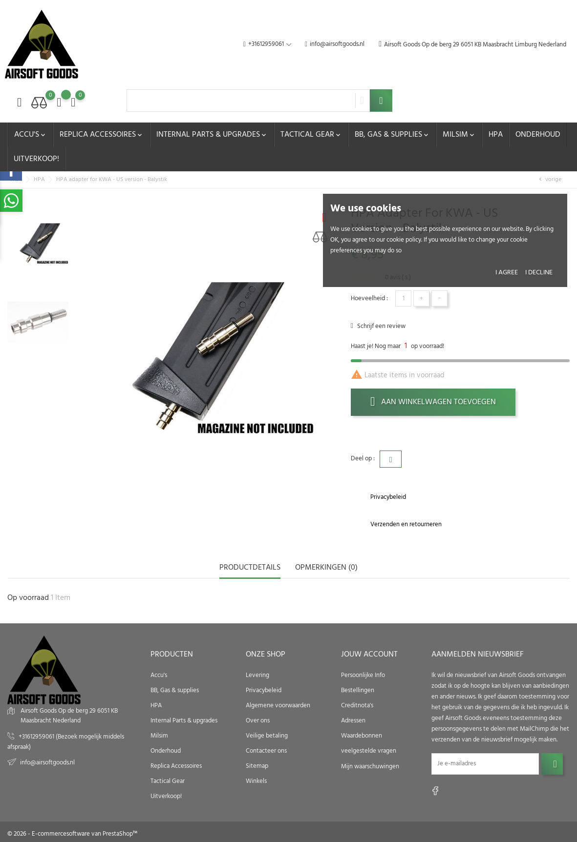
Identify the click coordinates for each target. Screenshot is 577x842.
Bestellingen (357, 690)
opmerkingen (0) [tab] (326, 568)
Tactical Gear (311, 134)
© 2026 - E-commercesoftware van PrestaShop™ (72, 834)
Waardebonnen (361, 735)
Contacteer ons (266, 750)
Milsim (459, 134)
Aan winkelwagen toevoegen (433, 402)
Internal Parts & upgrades (212, 134)
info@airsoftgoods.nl (334, 45)
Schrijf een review (381, 326)
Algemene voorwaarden (278, 705)
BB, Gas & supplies (392, 134)
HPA (496, 134)
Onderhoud (537, 134)
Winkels (256, 781)
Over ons (258, 720)
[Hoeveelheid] (403, 298)
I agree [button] (506, 272)
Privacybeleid (263, 690)
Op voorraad (28, 598)
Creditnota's (357, 705)
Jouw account (369, 654)
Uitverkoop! (36, 159)
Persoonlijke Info (363, 675)
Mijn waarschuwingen (370, 766)
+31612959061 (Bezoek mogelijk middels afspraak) (65, 742)
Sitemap (257, 765)
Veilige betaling (267, 735)
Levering (257, 675)
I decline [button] (539, 272)
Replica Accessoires (102, 134)
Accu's (30, 134)
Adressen (353, 720)
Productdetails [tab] (249, 568)
